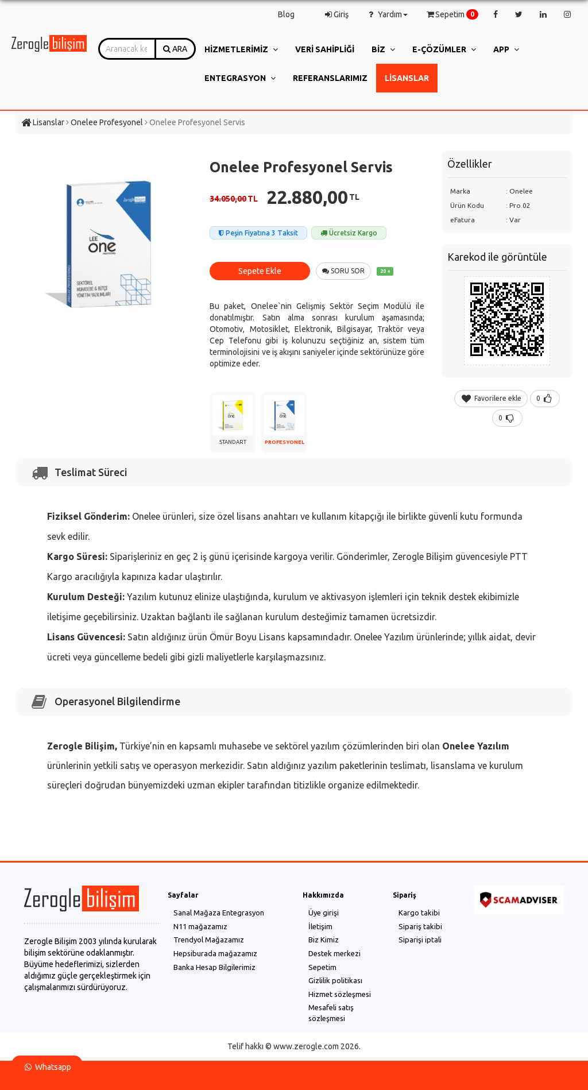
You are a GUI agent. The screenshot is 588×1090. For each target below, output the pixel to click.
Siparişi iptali (420, 940)
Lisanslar (407, 78)
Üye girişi (323, 913)
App (506, 49)
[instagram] (567, 14)
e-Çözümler (444, 49)
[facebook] (495, 14)
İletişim (320, 926)
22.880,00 (312, 197)
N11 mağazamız (200, 926)
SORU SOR (343, 271)
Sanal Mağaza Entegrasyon (218, 913)
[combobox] (127, 49)
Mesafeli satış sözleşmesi (331, 1012)
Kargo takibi (419, 913)
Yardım (387, 14)
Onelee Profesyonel (107, 122)
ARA (175, 48)
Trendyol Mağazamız (208, 940)
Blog (286, 14)
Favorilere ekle (491, 398)
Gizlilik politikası (335, 980)
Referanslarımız (330, 78)
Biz (383, 49)
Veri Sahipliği (324, 49)
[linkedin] (543, 14)
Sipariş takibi (420, 926)
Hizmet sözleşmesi (339, 994)
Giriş (336, 14)
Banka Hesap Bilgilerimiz (214, 967)
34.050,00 (234, 198)
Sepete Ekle (259, 271)
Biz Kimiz (323, 940)
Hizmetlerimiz (241, 49)
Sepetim (449, 14)
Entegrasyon (240, 78)
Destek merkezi (334, 953)
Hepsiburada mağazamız (215, 953)
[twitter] (518, 14)
